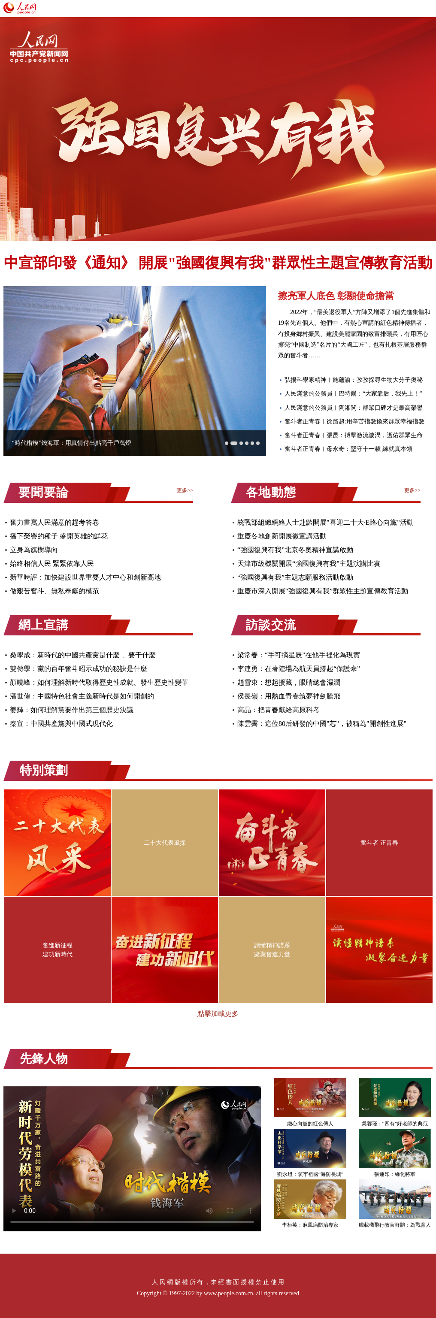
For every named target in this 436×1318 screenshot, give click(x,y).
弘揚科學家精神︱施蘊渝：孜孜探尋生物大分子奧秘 (354, 380)
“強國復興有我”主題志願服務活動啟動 (295, 577)
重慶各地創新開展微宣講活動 (282, 536)
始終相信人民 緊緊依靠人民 (52, 563)
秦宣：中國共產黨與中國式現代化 (61, 723)
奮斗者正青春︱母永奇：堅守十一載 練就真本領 (348, 449)
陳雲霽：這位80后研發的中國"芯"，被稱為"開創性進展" (321, 723)
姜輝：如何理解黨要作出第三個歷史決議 (71, 709)
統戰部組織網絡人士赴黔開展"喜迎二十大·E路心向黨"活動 (325, 522)
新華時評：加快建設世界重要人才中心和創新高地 (85, 577)
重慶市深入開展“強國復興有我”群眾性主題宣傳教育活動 (322, 591)
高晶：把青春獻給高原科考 (278, 709)
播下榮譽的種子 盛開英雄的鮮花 (59, 536)
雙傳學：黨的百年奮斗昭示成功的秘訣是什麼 (78, 668)
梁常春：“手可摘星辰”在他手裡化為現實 (298, 655)
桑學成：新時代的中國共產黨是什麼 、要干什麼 (83, 655)
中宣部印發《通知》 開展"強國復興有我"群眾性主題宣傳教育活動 (218, 263)
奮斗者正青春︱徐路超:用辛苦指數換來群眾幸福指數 (354, 421)
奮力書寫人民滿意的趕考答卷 (54, 522)
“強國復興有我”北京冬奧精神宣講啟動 (295, 549)
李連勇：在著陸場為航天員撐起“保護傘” (298, 668)
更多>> (185, 490)
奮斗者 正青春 (379, 843)
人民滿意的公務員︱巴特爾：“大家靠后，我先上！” (353, 393)
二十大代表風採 (165, 843)
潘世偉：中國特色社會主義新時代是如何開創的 (82, 696)
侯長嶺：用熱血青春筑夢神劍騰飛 (288, 696)
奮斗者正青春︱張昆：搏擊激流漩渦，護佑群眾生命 (354, 435)
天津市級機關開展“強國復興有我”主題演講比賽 (309, 563)
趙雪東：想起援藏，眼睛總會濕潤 (288, 682)
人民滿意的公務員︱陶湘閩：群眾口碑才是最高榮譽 (354, 408)
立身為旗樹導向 (34, 549)
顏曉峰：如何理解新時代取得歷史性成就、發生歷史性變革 (99, 682)
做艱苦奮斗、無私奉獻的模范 (54, 591)
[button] (226, 443)
